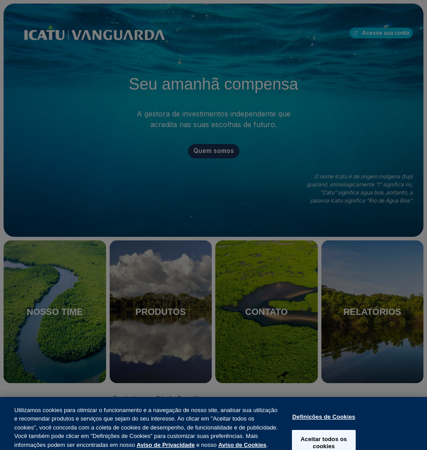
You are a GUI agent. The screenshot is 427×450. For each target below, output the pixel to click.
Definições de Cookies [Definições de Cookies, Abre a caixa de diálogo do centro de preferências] (323, 423)
